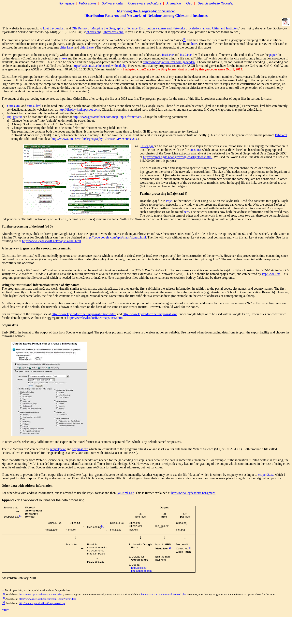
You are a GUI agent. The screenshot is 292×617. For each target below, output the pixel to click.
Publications (87, 3)
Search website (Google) (215, 3)
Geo (189, 3)
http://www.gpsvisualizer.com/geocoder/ (40, 594)
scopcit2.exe (266, 474)
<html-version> (113, 32)
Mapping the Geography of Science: (146, 11)
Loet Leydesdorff (54, 28)
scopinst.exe (80, 449)
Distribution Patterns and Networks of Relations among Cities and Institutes (146, 15)
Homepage (66, 3)
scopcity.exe (58, 449)
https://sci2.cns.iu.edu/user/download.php (100, 65)
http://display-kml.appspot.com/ (141, 569)
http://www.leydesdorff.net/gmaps (193, 493)
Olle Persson (80, 28)
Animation (173, 3)
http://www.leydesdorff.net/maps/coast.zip (42, 603)
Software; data (112, 3)
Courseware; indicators (144, 3)
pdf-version (92, 32)
